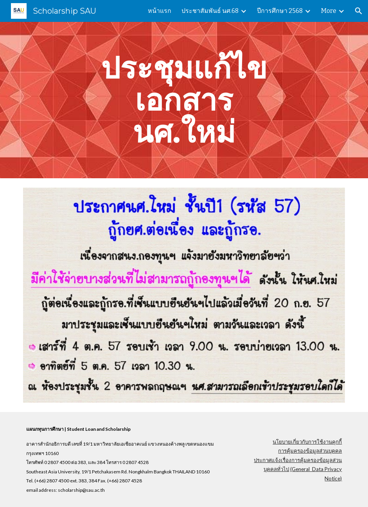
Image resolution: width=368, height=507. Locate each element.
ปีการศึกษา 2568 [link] (280, 10)
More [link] (328, 10)
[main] (184, 100)
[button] (358, 11)
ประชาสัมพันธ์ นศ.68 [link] (210, 10)
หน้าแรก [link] (159, 10)
